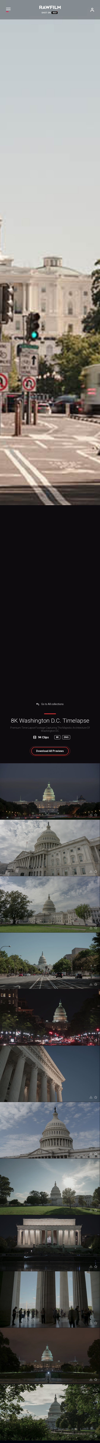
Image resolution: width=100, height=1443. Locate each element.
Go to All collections (50, 704)
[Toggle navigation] (8, 10)
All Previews (50, 751)
